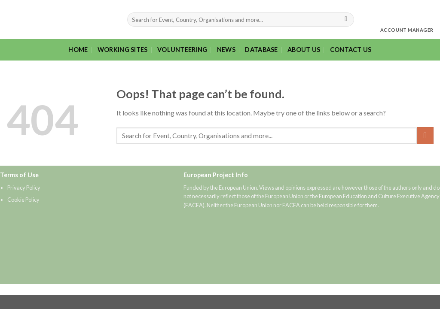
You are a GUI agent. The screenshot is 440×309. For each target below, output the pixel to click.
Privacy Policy (23, 187)
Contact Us (351, 49)
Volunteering (182, 49)
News (226, 49)
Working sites (123, 49)
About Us (303, 49)
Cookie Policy (23, 199)
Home (78, 49)
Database (261, 49)
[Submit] (346, 19)
